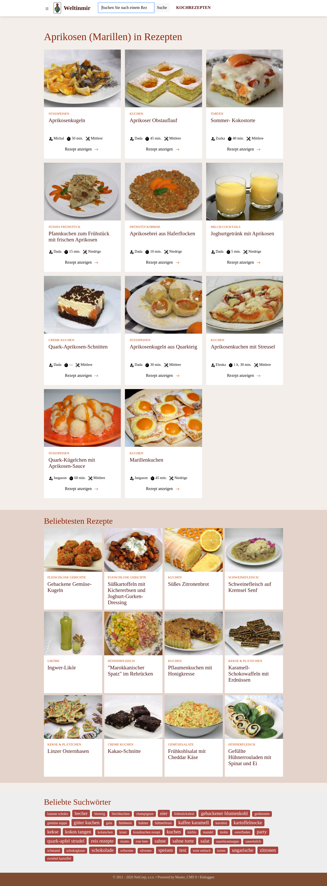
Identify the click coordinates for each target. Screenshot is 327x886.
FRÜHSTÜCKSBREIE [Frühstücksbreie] (145, 227)
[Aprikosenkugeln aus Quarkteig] (163, 304)
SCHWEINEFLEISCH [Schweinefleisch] (243, 577)
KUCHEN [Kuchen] (136, 113)
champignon (145, 814)
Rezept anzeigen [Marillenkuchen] (162, 488)
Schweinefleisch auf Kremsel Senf (249, 587)
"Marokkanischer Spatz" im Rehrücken (130, 670)
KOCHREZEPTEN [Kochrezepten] (193, 7)
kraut (122, 832)
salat (205, 841)
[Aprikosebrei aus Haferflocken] (163, 191)
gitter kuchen (87, 822)
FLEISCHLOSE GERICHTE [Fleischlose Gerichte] (67, 577)
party (262, 831)
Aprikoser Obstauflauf (153, 120)
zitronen (268, 850)
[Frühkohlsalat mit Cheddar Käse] (194, 716)
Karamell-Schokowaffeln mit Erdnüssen (248, 673)
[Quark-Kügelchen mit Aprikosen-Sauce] (82, 417)
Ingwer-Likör (62, 667)
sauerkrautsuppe (227, 841)
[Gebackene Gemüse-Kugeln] (73, 549)
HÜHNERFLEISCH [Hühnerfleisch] (121, 661)
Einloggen (207, 877)
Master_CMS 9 (186, 877)
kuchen (174, 831)
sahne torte (183, 841)
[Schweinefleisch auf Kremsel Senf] (254, 549)
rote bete (142, 841)
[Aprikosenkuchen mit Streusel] (244, 304)
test (182, 850)
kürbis (192, 832)
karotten (221, 823)
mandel (208, 832)
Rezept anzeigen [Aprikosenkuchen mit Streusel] (244, 375)
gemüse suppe (57, 823)
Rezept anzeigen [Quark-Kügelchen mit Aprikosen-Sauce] (81, 488)
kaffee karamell (193, 822)
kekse (53, 831)
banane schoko (57, 814)
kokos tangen (78, 831)
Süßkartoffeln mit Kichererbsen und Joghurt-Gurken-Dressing (126, 593)
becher (81, 813)
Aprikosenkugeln (67, 120)
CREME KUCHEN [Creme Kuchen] (61, 340)
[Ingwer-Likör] (73, 633)
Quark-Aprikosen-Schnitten (78, 346)
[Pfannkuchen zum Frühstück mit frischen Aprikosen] (82, 191)
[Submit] (162, 7)
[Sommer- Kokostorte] (244, 78)
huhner (143, 823)
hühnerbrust (163, 823)
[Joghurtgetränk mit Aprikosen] (244, 191)
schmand (53, 851)
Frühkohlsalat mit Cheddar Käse (187, 754)
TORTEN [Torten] (217, 113)
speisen (165, 850)
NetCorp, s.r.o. (144, 877)
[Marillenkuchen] (163, 417)
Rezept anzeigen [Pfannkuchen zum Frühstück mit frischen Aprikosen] (81, 262)
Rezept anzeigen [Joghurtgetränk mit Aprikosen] (244, 262)
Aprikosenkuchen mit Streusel (243, 346)
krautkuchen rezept (146, 832)
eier (164, 813)
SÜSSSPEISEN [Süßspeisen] (59, 113)
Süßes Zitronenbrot (188, 584)
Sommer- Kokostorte (233, 120)
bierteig (99, 814)
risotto (124, 841)
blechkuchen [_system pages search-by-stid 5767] (120, 814)
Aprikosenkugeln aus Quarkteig (163, 346)
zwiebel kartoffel (59, 858)
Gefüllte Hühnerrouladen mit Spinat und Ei (249, 757)
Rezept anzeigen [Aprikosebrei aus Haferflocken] (162, 262)
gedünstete (262, 814)
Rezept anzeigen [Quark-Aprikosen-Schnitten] (81, 375)
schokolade (102, 850)
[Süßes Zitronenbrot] (194, 549)
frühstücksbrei (184, 814)
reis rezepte (102, 841)
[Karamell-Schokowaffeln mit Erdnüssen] (254, 633)
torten (221, 851)
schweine (126, 851)
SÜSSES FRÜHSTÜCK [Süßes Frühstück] (64, 227)
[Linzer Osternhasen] (73, 716)
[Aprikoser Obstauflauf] (163, 78)
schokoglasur (75, 851)
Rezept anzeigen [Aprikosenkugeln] (81, 149)
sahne (160, 841)
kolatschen (105, 832)
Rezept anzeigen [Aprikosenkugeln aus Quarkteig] (162, 375)
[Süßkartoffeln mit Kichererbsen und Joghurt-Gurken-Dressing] (133, 549)
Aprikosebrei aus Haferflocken (162, 233)
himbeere (125, 823)
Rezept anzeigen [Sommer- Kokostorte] (244, 149)
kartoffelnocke (248, 822)
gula (109, 823)
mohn (224, 832)
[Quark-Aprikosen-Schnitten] (82, 304)
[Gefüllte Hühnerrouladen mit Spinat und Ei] (254, 716)
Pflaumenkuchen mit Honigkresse (190, 670)
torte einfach (202, 851)
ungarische (242, 850)
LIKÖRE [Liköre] (54, 661)
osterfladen (242, 832)
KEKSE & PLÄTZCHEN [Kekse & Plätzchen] (245, 661)
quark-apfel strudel (65, 841)
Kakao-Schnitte (124, 751)
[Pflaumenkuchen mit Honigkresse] (194, 633)
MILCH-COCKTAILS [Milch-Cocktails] (225, 227)
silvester (146, 851)
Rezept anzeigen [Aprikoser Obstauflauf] (162, 149)
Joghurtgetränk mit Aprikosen (242, 233)
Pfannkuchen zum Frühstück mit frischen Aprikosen (79, 236)
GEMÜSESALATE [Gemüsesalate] (181, 744)
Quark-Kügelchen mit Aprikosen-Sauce (72, 463)
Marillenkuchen (146, 460)
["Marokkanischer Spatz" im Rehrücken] (133, 633)
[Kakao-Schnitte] (133, 716)
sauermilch (253, 841)
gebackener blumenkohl (224, 813)
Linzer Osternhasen (68, 751)
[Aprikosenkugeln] (82, 78)
